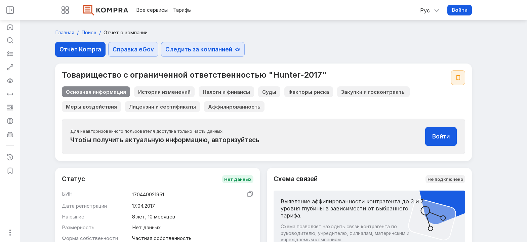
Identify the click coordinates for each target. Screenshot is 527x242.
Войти (460, 10)
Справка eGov (133, 49)
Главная (65, 32)
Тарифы (182, 10)
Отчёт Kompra (80, 49)
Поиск (89, 32)
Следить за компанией (202, 49)
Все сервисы (152, 10)
